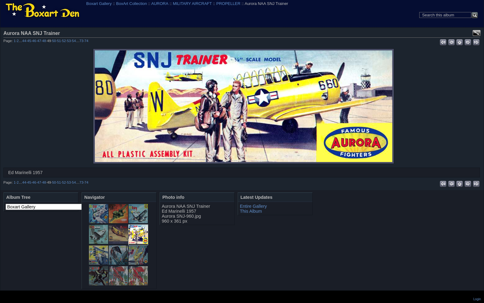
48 (44, 41)
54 (74, 41)
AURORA (159, 3)
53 (69, 41)
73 (81, 41)
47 (39, 41)
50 (54, 41)
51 (59, 41)
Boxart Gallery (99, 3)
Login (477, 299)
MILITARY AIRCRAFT (192, 3)
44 (24, 41)
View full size (477, 33)
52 (64, 41)
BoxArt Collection (131, 3)
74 (86, 41)
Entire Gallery (253, 206)
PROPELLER (228, 3)
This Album (251, 211)
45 (29, 41)
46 (34, 41)
